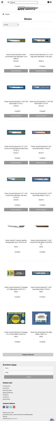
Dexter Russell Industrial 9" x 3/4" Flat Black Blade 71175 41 (41, 102)
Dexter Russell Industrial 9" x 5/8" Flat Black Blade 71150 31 (16, 102)
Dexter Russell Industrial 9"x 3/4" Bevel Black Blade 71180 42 (41, 147)
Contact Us (6, 397)
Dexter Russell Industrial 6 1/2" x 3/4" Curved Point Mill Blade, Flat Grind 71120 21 (16, 195)
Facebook (4, 407)
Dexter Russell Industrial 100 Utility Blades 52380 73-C (41, 333)
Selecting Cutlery (7, 390)
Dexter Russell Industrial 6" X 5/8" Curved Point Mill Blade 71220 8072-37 (41, 242)
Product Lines (6, 386)
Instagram (7, 407)
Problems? (6, 395)
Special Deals (6, 399)
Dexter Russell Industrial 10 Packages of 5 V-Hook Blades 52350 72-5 (16, 333)
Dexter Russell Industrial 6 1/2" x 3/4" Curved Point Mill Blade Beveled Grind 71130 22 (16, 148)
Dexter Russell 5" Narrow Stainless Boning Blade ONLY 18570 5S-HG (16, 241)
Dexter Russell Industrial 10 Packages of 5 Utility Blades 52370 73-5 (16, 288)
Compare (17, 66)
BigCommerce (13, 418)
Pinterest (14, 407)
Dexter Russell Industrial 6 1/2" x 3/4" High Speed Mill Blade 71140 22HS (41, 55)
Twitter (10, 407)
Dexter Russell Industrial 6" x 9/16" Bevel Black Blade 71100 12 (41, 194)
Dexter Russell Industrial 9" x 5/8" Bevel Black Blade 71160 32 (41, 288)
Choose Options (16, 71)
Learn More (6, 388)
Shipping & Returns (8, 392)
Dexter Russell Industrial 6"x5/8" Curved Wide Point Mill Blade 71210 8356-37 (16, 56)
